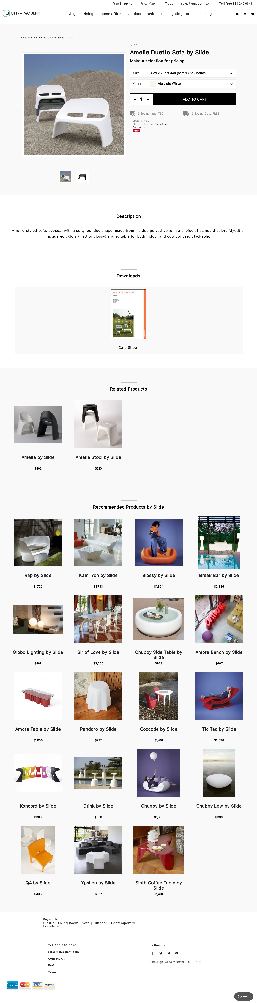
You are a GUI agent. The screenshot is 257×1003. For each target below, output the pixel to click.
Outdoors (135, 13)
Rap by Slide (37, 575)
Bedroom (154, 13)
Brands (192, 13)
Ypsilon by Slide (98, 882)
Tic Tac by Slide (219, 729)
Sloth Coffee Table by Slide (158, 885)
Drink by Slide (98, 806)
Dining (88, 13)
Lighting (175, 13)
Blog (208, 13)
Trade (169, 4)
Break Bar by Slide (219, 575)
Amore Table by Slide (38, 729)
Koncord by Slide (38, 806)
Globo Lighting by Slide (38, 652)
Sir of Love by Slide (98, 652)
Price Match (149, 4)
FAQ (51, 965)
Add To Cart (195, 99)
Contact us (140, 127)
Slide (134, 45)
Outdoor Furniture (39, 37)
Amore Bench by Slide (219, 652)
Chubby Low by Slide (219, 806)
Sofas (69, 37)
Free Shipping (123, 4)
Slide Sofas (57, 37)
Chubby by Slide (158, 806)
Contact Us (56, 959)
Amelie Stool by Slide (98, 457)
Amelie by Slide (38, 457)
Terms (53, 972)
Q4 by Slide (38, 882)
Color (183, 84)
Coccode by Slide (158, 729)
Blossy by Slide (158, 575)
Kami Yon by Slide (98, 575)
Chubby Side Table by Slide (158, 655)
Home (24, 37)
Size (183, 73)
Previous (18, 104)
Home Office (110, 13)
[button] (245, 14)
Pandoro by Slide (98, 729)
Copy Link (160, 124)
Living (70, 13)
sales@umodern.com (196, 4)
